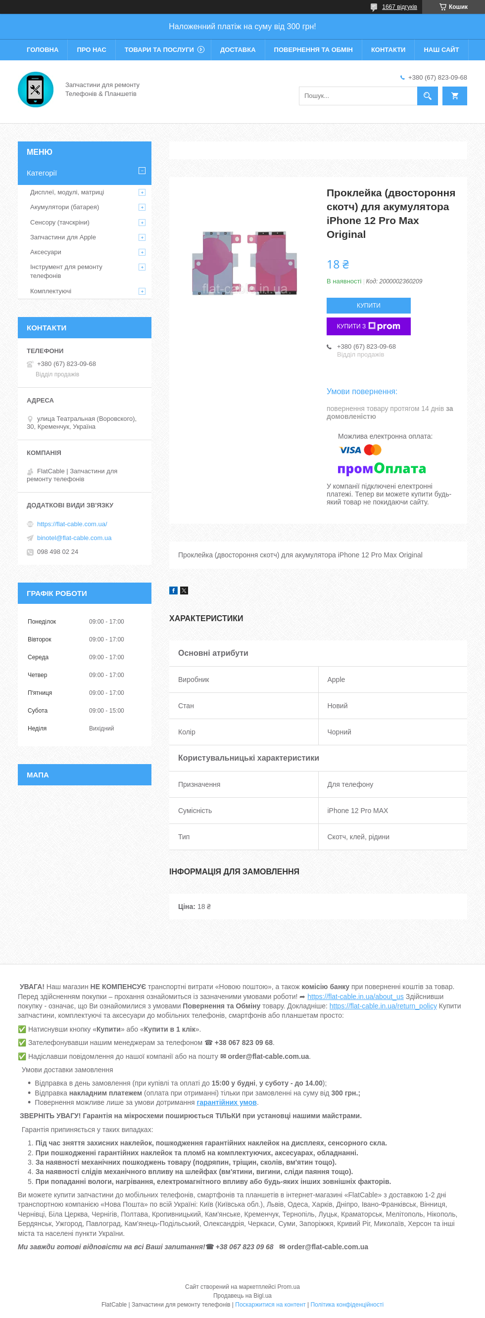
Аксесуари (45, 252)
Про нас (91, 49)
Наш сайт (441, 49)
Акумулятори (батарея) (64, 207)
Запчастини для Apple (63, 237)
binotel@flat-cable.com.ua (74, 538)
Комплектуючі (50, 291)
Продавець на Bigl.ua (242, 1295)
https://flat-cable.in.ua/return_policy (383, 1006)
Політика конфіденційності (347, 1304)
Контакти (388, 49)
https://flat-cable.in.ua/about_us (355, 996)
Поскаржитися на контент (270, 1304)
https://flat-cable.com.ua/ (72, 524)
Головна (42, 49)
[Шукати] (427, 96)
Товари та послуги (159, 49)
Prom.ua (289, 1286)
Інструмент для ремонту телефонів (66, 271)
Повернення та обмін (313, 49)
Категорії (42, 173)
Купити (369, 305)
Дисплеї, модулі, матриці (67, 192)
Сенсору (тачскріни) (60, 222)
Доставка (238, 49)
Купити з (369, 326)
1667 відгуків (399, 6)
